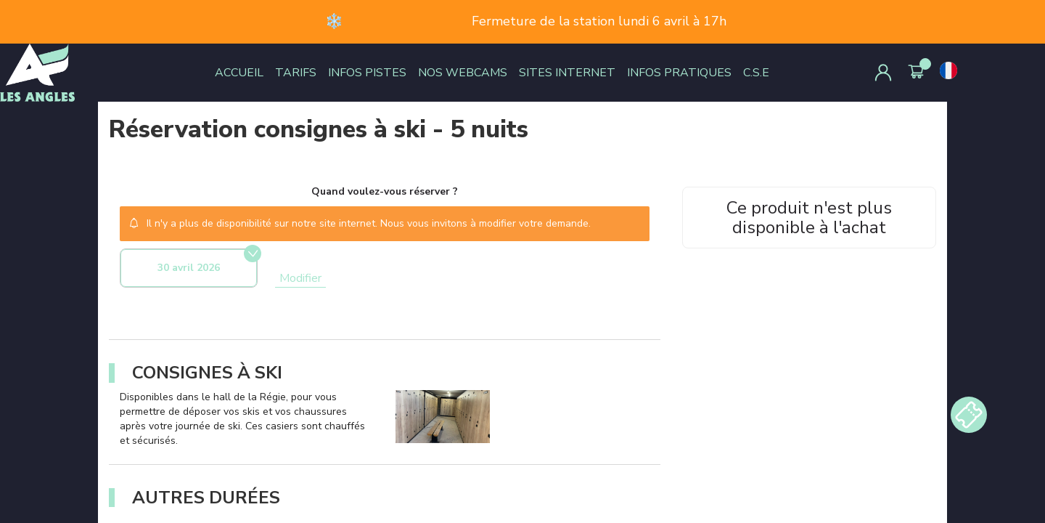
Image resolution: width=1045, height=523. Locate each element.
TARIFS (295, 73)
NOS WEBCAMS (462, 73)
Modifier (300, 278)
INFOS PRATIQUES (679, 73)
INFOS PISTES (367, 73)
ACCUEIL (239, 73)
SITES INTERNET (567, 73)
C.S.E (756, 73)
